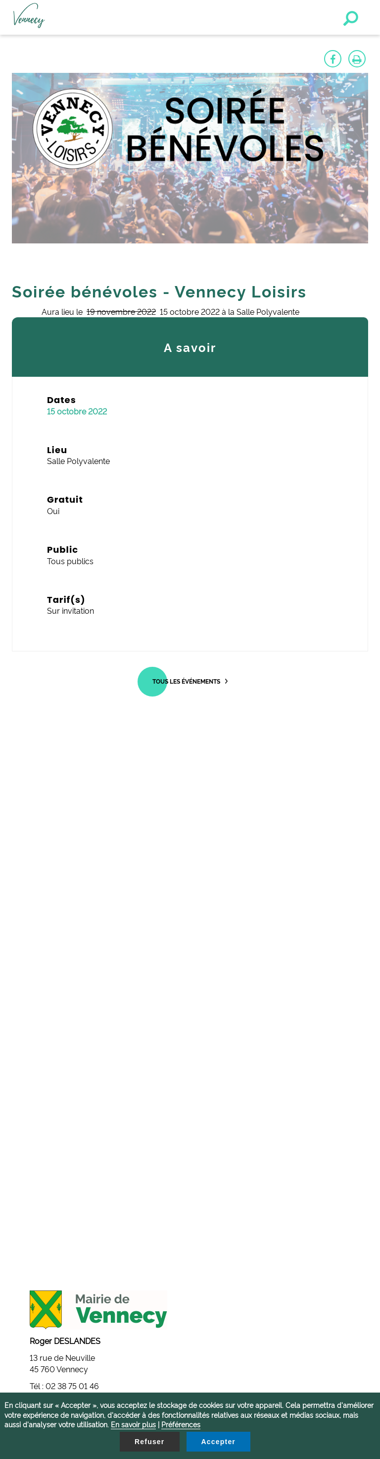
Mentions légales (51, 1215)
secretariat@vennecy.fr (78, 1150)
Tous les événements (186, 681)
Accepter (218, 1442)
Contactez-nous (49, 1204)
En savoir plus (133, 1424)
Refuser (150, 1442)
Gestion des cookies (56, 1192)
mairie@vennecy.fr (70, 1067)
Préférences (180, 1424)
